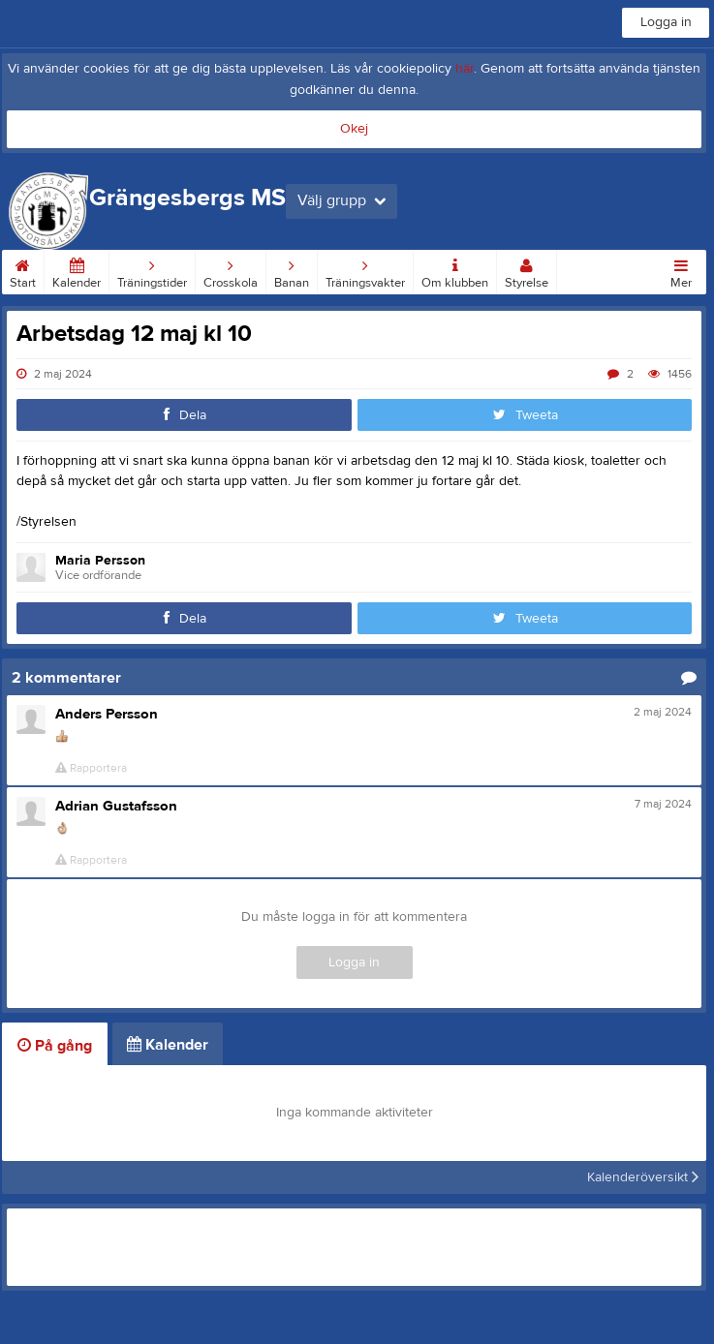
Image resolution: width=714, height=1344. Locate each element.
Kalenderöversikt (642, 1177)
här (464, 68)
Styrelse (526, 270)
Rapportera (91, 768)
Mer (681, 270)
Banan (291, 270)
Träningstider (152, 270)
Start (23, 270)
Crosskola (230, 270)
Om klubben (454, 270)
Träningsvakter (365, 270)
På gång (54, 1045)
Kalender (76, 270)
